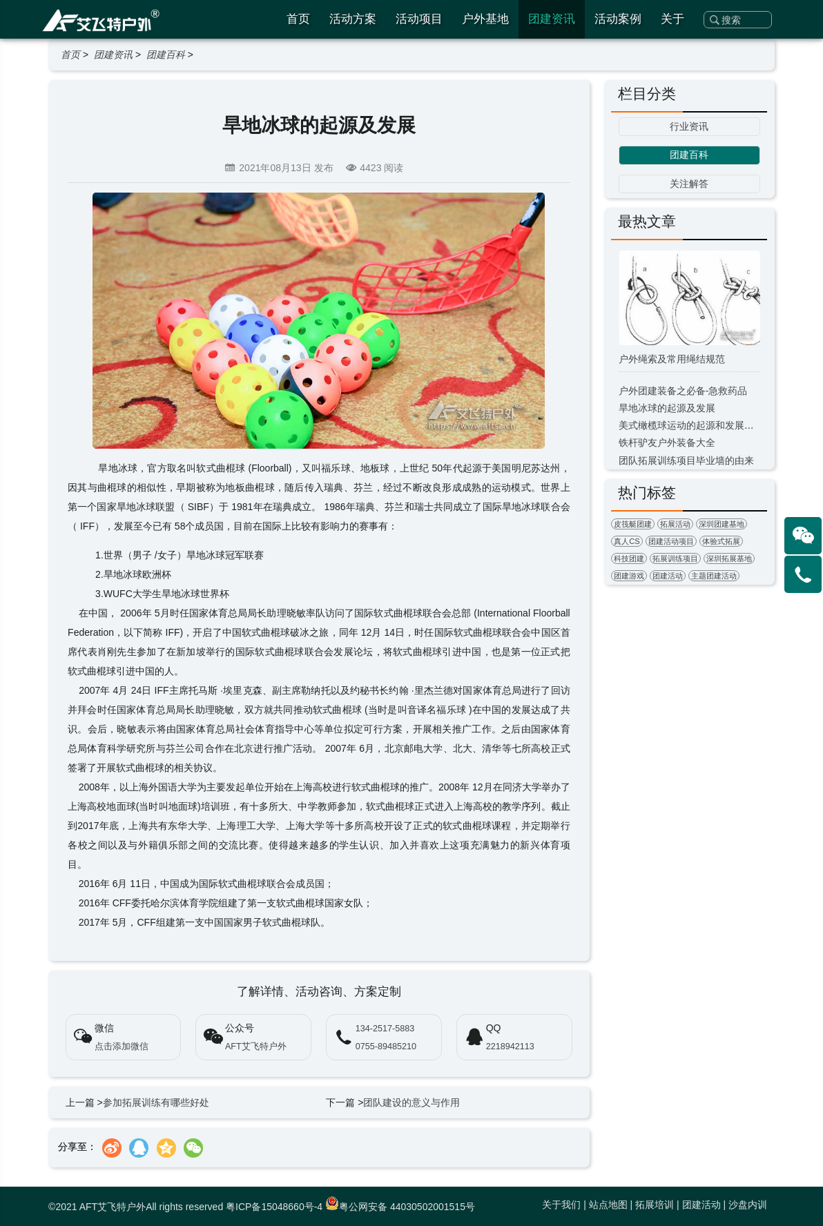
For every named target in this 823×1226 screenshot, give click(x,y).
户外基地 (485, 19)
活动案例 (617, 19)
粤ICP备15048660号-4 (274, 1206)
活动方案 (352, 19)
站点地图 (608, 1204)
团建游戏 (629, 576)
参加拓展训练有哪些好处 (156, 1102)
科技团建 (629, 558)
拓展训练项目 (675, 558)
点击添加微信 (121, 1046)
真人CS (627, 541)
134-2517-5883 (385, 1028)
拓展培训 (654, 1204)
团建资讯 (551, 19)
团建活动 (667, 576)
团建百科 (165, 54)
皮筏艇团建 (633, 524)
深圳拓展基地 (729, 558)
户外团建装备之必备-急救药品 (683, 390)
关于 (672, 19)
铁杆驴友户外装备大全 (667, 442)
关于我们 (561, 1204)
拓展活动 (675, 524)
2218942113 (510, 1046)
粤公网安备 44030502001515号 (400, 1206)
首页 (298, 19)
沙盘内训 (747, 1204)
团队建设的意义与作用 (411, 1102)
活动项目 (419, 19)
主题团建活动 (714, 576)
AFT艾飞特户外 (256, 1046)
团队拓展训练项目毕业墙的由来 (686, 460)
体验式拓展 (721, 541)
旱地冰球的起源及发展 (667, 407)
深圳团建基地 (721, 524)
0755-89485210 (386, 1046)
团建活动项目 (671, 541)
